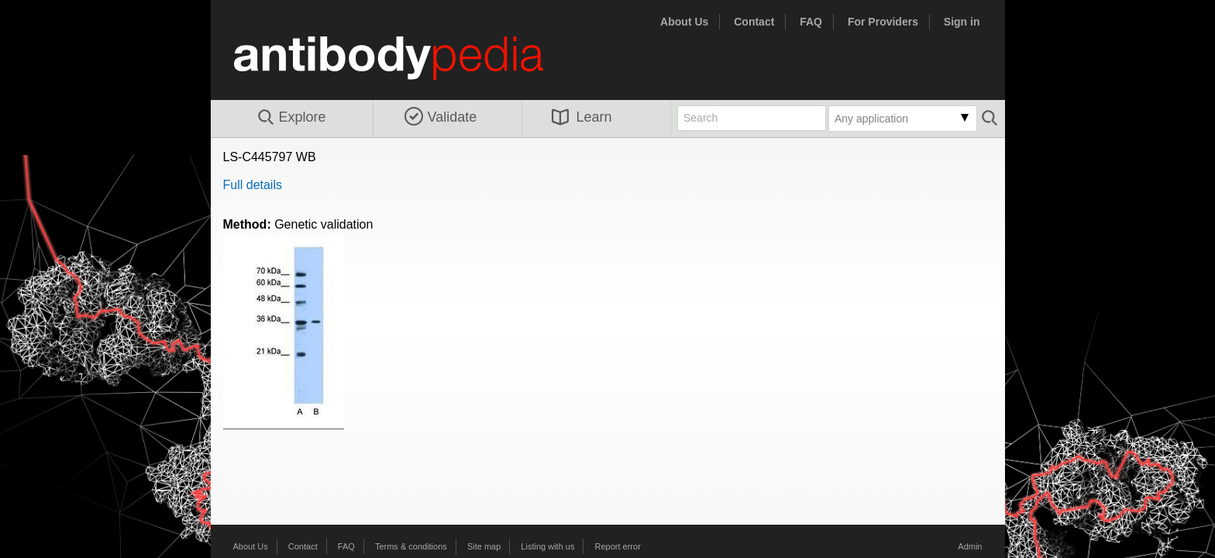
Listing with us (547, 546)
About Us (684, 22)
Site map (484, 546)
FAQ (811, 22)
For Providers (883, 22)
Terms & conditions (411, 546)
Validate (440, 117)
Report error (618, 546)
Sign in (962, 22)
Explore (291, 117)
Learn (582, 117)
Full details (252, 184)
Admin (970, 546)
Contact (754, 22)
